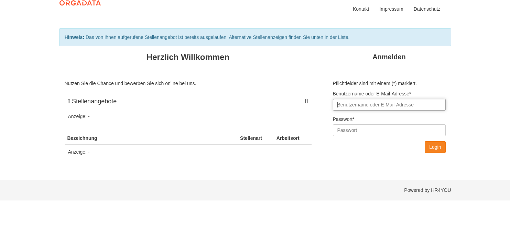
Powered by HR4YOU (427, 190)
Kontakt (361, 9)
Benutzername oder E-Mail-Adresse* (372, 93)
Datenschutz (427, 9)
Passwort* (344, 119)
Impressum (391, 9)
